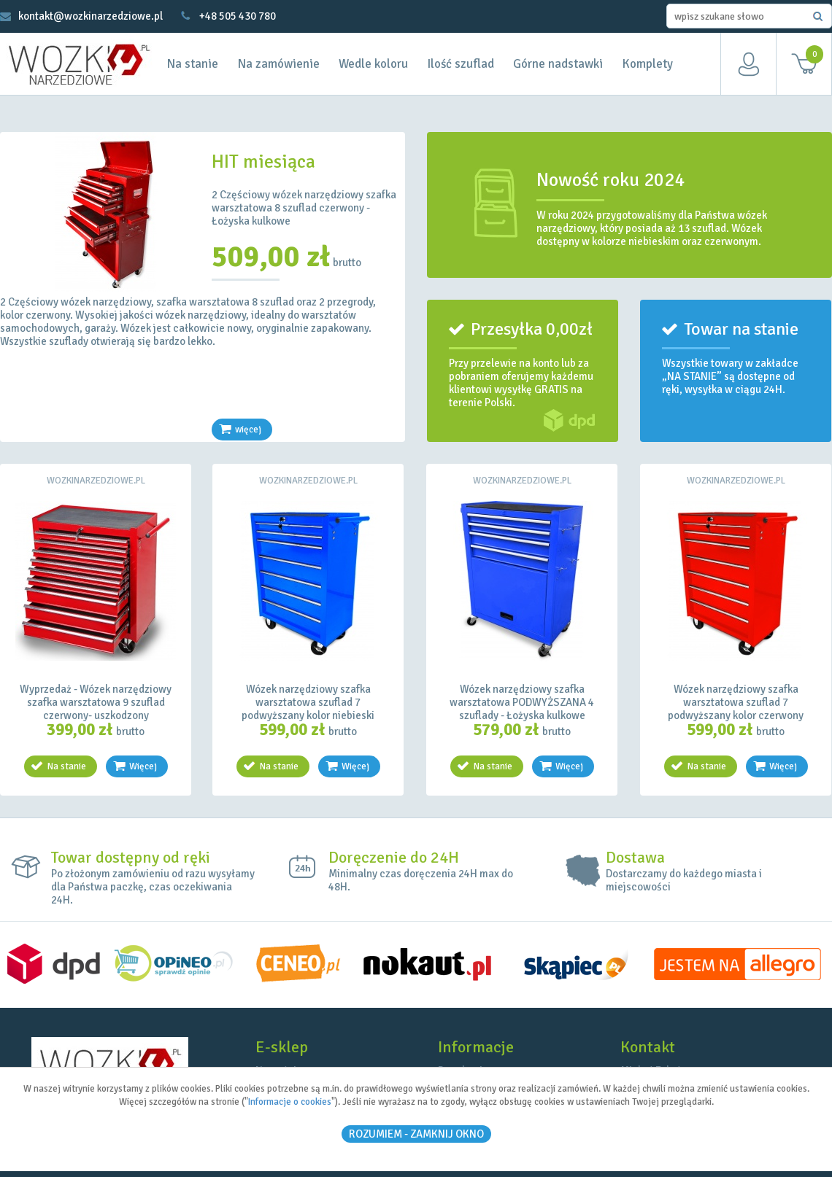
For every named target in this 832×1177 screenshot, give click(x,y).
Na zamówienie (278, 63)
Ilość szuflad (460, 63)
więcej (248, 429)
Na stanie (192, 63)
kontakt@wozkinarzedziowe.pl (90, 16)
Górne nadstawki (558, 63)
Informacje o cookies (289, 1102)
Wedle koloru (373, 63)
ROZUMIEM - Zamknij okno (416, 1134)
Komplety (647, 63)
